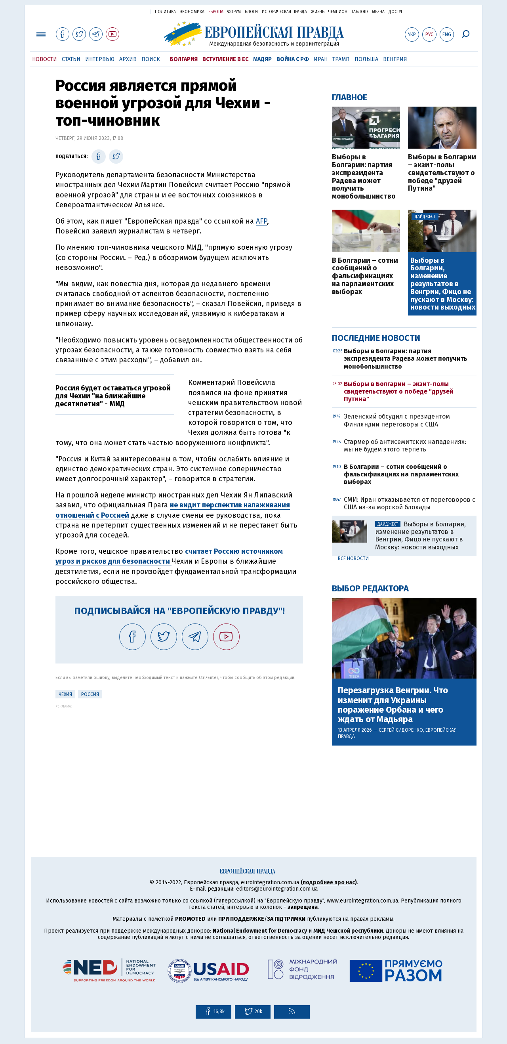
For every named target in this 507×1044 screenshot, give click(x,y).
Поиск (150, 59)
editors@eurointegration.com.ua (277, 888)
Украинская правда (125, 11)
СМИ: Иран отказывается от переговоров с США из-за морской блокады (409, 503)
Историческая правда (284, 12)
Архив (128, 59)
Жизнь (317, 12)
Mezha (378, 12)
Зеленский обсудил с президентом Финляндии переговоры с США (397, 420)
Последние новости (376, 338)
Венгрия (395, 59)
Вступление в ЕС (225, 59)
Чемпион (337, 12)
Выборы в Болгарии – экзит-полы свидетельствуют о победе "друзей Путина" (442, 173)
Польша (366, 59)
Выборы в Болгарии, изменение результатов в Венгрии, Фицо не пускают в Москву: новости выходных (442, 284)
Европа (215, 12)
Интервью (99, 59)
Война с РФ (292, 59)
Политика (165, 12)
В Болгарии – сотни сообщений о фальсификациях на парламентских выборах (365, 276)
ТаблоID (359, 12)
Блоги (251, 12)
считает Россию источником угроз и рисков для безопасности (169, 556)
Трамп (341, 59)
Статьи (71, 59)
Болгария (184, 59)
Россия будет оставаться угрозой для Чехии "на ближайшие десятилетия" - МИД (113, 396)
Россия (90, 694)
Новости (44, 59)
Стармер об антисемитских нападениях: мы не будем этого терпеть (405, 445)
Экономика (192, 12)
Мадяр (262, 59)
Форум (234, 12)
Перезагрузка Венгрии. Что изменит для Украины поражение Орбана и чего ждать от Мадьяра (393, 705)
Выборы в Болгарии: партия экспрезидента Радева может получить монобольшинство (364, 177)
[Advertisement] (179, 763)
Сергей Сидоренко (401, 730)
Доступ (396, 12)
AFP (261, 221)
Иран (321, 59)
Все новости (353, 558)
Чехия (65, 694)
